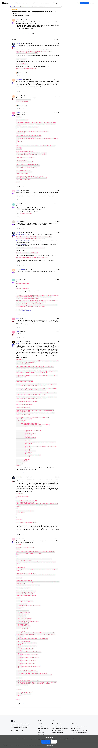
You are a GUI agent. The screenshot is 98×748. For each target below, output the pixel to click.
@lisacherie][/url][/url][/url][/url (23, 240)
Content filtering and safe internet (79, 732)
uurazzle (18, 279)
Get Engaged (55, 3)
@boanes (18, 343)
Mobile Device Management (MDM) (60, 728)
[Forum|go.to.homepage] (5, 3)
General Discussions (17, 3)
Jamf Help (40, 723)
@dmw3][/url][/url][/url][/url (22, 234)
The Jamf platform (56, 723)
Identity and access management (78, 726)
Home (11, 6)
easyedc (18, 341)
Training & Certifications (43, 726)
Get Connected (36, 3)
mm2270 (18, 43)
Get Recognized (46, 3)
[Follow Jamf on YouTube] (17, 730)
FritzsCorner (19, 79)
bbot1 (17, 538)
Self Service (74, 723)
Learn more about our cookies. (74, 739)
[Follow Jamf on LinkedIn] (14, 730)
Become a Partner (42, 734)
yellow (17, 221)
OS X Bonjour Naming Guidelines (23, 310)
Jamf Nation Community (43, 728)
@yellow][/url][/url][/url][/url (22, 244)
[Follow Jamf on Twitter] (11, 730)
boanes (17, 318)
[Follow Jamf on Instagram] (19, 730)
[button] (84, 3)
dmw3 (17, 190)
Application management (58, 730)
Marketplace (41, 732)
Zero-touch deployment (57, 726)
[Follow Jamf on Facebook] (22, 730)
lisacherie (18, 95)
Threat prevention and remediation (79, 730)
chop (17, 203)
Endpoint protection (75, 728)
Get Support (26, 3)
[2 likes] (21, 73)
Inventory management (57, 732)
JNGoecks (18, 19)
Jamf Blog (40, 730)
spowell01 (18, 112)
